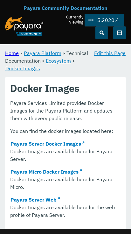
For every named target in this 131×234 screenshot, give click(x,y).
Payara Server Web (33, 199)
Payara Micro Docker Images (44, 172)
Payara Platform (42, 53)
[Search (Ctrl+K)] (101, 32)
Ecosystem (58, 61)
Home (12, 53)
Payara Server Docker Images (45, 144)
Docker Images (22, 68)
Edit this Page (110, 53)
